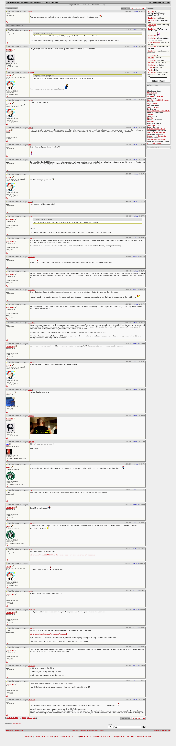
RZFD (30, 11)
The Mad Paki (16, 723)
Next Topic (31, 718)
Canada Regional (26, 2)
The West (36, 2)
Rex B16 (151, 67)
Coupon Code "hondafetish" (157, 136)
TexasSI (151, 12)
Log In (167, 2)
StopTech (150, 114)
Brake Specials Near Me (156, 132)
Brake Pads (29, 736)
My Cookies (9, 730)
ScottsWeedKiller (154, 42)
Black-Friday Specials (155, 96)
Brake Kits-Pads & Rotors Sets (158, 111)
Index (24, 718)
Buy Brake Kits (152, 104)
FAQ (102, 5)
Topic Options (12, 8)
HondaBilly (10, 219)
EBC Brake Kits (152, 107)
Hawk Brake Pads (153, 125)
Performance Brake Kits (101, 736)
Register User (74, 5)
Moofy (8, 131)
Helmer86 (9, 393)
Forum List (85, 5)
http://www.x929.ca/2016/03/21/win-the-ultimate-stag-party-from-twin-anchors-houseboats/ (62, 555)
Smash (8, 76)
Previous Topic (12, 718)
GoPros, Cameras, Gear (156, 129)
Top (7, 22)
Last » (143, 8)
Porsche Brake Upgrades (156, 140)
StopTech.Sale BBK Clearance (158, 100)
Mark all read (19, 730)
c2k (29, 464)
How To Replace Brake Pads (141, 736)
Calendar (95, 5)
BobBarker (152, 18)
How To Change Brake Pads (44, 736)
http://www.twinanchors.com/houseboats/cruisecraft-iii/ (49, 634)
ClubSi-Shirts (152, 93)
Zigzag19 (9, 50)
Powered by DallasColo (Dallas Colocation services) (88, 730)
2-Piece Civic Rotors (154, 143)
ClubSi (8, 2)
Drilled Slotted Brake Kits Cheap (67, 736)
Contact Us (157, 730)
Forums (15, 2)
